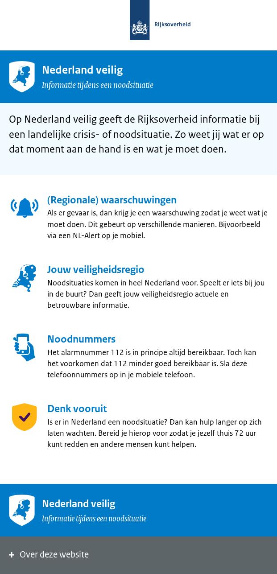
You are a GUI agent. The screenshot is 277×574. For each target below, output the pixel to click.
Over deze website (48, 554)
